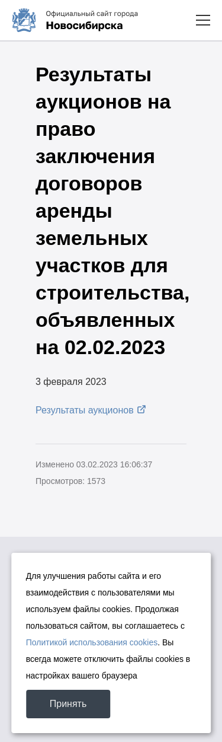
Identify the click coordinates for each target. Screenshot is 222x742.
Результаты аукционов (85, 410)
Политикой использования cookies (92, 642)
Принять (68, 704)
